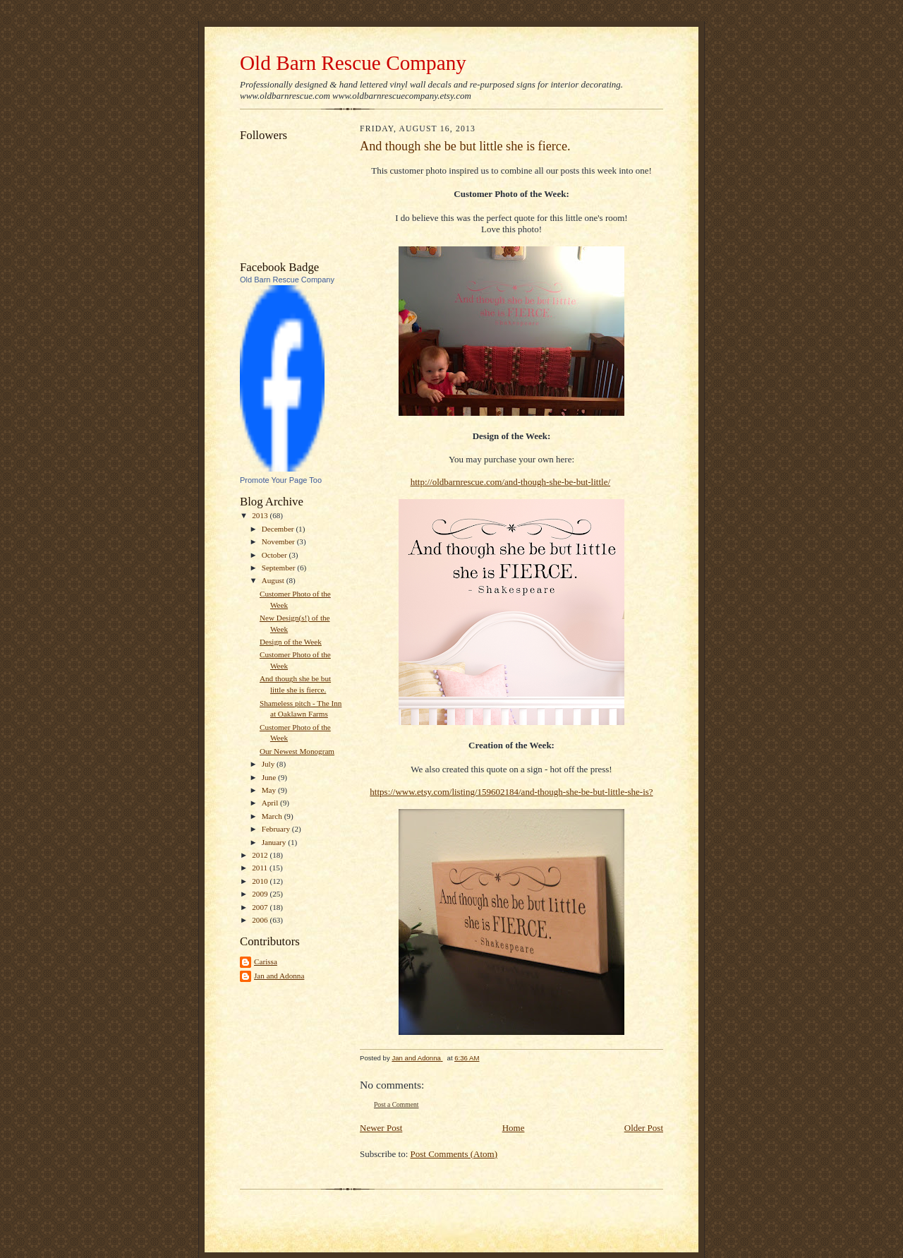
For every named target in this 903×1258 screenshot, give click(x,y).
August (274, 580)
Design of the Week (291, 641)
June (270, 777)
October (275, 555)
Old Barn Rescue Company (353, 63)
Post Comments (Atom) (454, 1154)
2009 (260, 893)
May (270, 790)
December (279, 529)
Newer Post (381, 1127)
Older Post (643, 1127)
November (279, 541)
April (271, 802)
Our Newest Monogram (297, 751)
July (269, 764)
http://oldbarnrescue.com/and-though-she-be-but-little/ (510, 482)
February (277, 829)
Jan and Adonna (279, 975)
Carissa (265, 961)
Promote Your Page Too (281, 480)
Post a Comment (396, 1104)
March (273, 816)
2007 (260, 907)
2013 (260, 515)
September (280, 567)
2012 (260, 855)
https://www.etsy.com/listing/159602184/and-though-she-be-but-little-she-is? (511, 791)
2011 (260, 867)
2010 (260, 881)
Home (513, 1127)
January (275, 842)
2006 (260, 920)
